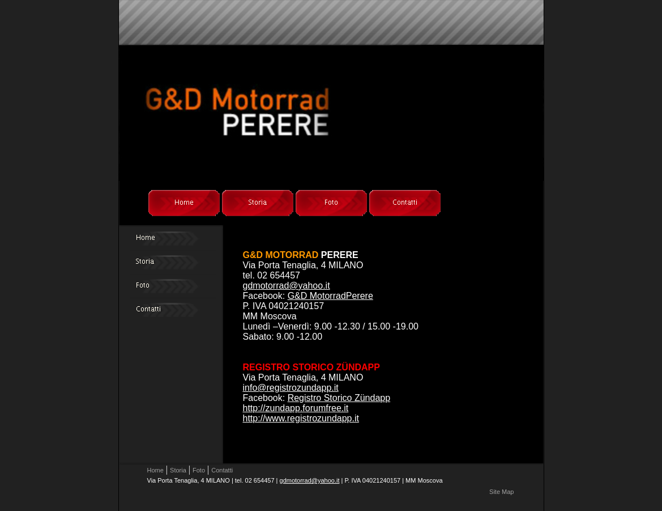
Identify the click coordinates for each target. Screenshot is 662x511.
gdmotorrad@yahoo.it (286, 285)
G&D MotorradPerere (330, 296)
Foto (199, 470)
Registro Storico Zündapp (339, 398)
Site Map (501, 491)
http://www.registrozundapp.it (301, 418)
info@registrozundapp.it (291, 387)
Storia (178, 470)
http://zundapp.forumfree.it (296, 408)
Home (155, 470)
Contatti (222, 470)
